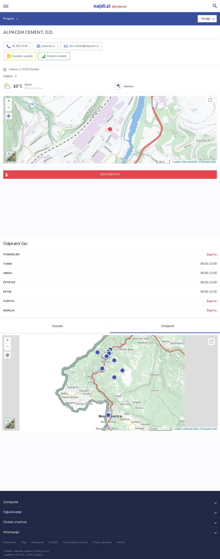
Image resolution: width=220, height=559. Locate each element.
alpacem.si (48, 46)
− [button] (8, 108)
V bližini (8, 76)
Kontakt (53, 542)
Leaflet (176, 161)
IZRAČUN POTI (110, 174)
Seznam (55, 326)
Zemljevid (165, 326)
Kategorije (38, 542)
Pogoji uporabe (102, 542)
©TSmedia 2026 (207, 161)
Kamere (128, 86)
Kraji (23, 542)
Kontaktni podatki (22, 56)
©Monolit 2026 (189, 161)
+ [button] (8, 101)
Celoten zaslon (210, 100)
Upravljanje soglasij (75, 542)
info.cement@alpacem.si (83, 46)
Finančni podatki (57, 56)
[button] (8, 116)
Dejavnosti (9, 542)
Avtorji (121, 542)
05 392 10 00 (20, 46)
